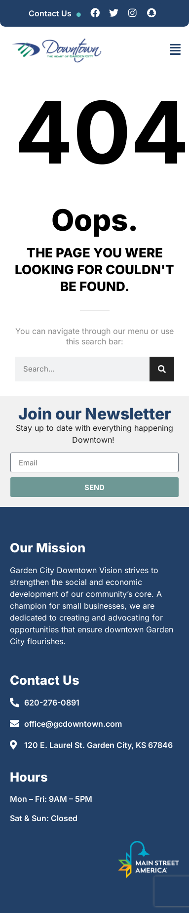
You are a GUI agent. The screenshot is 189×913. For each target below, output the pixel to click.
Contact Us (50, 13)
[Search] (162, 369)
